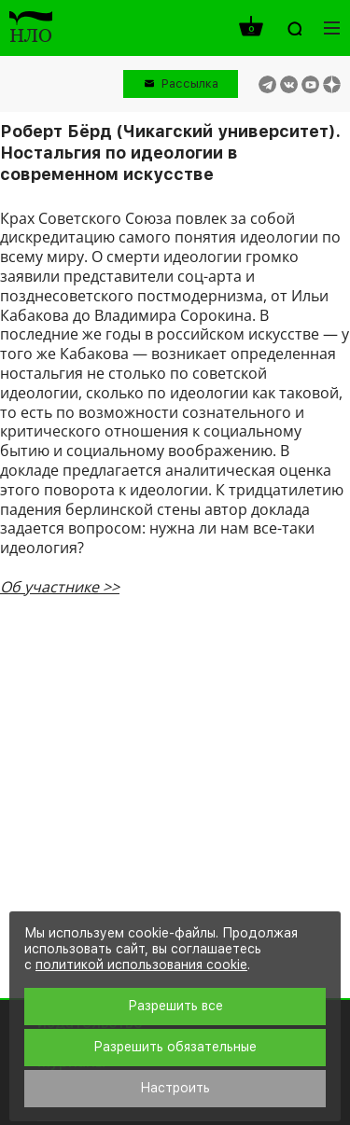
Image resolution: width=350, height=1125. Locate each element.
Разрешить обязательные (175, 1046)
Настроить (175, 1087)
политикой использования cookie (141, 964)
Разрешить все (175, 1005)
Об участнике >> (59, 586)
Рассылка (189, 83)
